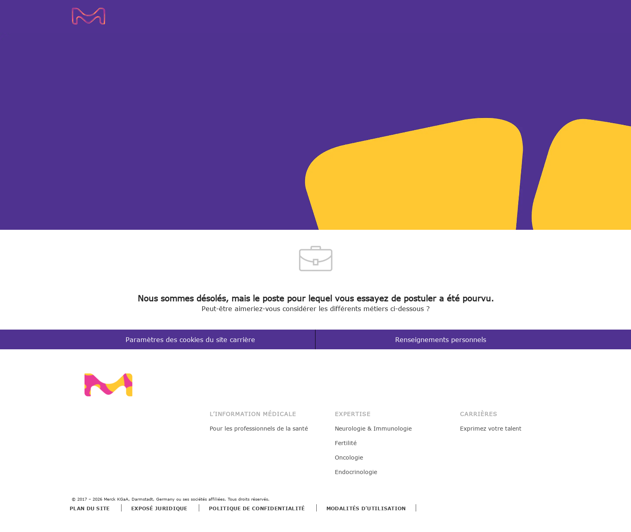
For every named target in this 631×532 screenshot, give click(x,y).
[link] (108, 384)
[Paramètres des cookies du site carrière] (190, 340)
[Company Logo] (101, 16)
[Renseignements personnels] (440, 340)
